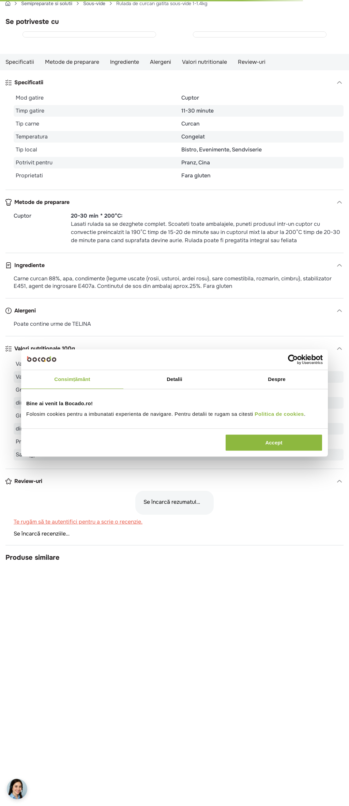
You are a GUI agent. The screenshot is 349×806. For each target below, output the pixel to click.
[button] (174, 82)
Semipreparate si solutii (46, 3)
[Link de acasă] (7, 3)
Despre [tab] (276, 379)
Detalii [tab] (174, 379)
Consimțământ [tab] (72, 379)
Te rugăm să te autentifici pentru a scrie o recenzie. (78, 522)
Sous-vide (94, 3)
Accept (273, 442)
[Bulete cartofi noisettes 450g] (259, 34)
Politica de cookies (279, 414)
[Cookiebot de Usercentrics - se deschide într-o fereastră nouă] (293, 359)
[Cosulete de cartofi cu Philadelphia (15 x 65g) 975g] (89, 34)
